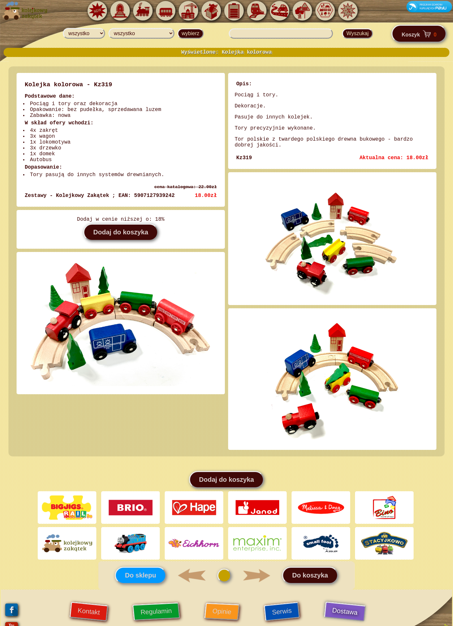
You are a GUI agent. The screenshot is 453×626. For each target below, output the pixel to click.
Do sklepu (140, 573)
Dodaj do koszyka (120, 232)
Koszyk (419, 34)
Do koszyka (310, 573)
